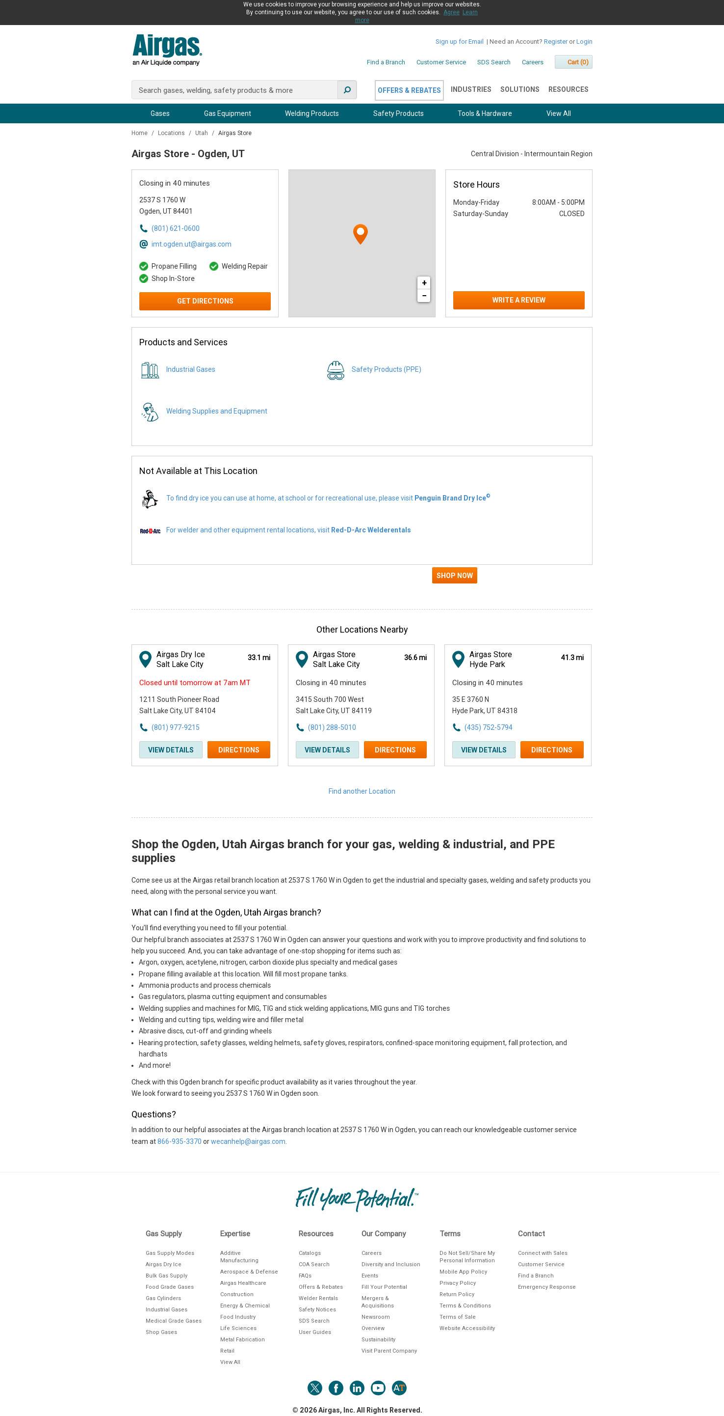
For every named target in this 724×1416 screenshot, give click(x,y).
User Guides (315, 1332)
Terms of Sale (458, 1317)
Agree (451, 12)
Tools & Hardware (485, 113)
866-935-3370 (179, 1141)
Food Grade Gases (170, 1287)
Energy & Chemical (245, 1306)
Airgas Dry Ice (163, 1264)
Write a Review (518, 300)
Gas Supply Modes (170, 1253)
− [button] (424, 295)
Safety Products (398, 113)
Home (140, 133)
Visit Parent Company (389, 1351)
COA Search (314, 1264)
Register (556, 41)
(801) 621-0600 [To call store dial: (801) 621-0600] (176, 228)
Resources (568, 89)
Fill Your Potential (384, 1287)
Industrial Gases (190, 369)
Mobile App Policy (463, 1272)
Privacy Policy (458, 1283)
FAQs (305, 1276)
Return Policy (457, 1294)
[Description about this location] (362, 1011)
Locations (172, 133)
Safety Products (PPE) (386, 369)
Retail (227, 1351)
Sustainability (378, 1339)
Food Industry (238, 1317)
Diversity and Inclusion (391, 1264)
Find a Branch (386, 62)
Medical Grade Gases (174, 1321)
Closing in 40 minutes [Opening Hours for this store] (174, 183)
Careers (532, 62)
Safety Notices (317, 1309)
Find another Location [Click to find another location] (362, 791)
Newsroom (376, 1317)
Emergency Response (547, 1287)
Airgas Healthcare (243, 1283)
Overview (373, 1328)
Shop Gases (161, 1332)
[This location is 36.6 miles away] (415, 658)
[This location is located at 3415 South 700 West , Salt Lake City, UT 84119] (350, 705)
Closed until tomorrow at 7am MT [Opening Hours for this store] (195, 682)
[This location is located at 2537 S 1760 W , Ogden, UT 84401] (193, 206)
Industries (471, 89)
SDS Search (494, 62)
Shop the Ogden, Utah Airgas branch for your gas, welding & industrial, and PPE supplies (343, 851)
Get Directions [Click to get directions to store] (205, 301)
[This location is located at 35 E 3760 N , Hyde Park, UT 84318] (506, 705)
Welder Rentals (318, 1298)
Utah (202, 133)
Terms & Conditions (465, 1306)
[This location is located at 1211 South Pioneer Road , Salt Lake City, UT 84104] (193, 705)
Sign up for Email (460, 41)
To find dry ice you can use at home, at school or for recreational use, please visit (328, 498)
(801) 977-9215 (176, 727)
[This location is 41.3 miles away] (572, 658)
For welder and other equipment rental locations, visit (288, 530)
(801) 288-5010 (332, 727)
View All (558, 113)
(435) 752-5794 (489, 727)
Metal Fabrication (242, 1339)
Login (584, 41)
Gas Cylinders (163, 1298)
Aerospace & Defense (249, 1272)
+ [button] (424, 283)
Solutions (520, 89)
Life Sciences (238, 1328)
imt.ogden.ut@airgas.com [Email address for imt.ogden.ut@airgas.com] (192, 244)
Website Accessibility (467, 1328)
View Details (171, 750)
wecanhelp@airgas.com (248, 1141)
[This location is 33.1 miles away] (259, 658)
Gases (160, 113)
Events (370, 1276)
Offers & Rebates (409, 90)
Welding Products (312, 113)
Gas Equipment (227, 113)
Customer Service (441, 62)
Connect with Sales (543, 1253)
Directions (238, 750)
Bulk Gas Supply (166, 1276)
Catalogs (310, 1253)
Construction (237, 1294)
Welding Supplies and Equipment (216, 411)
